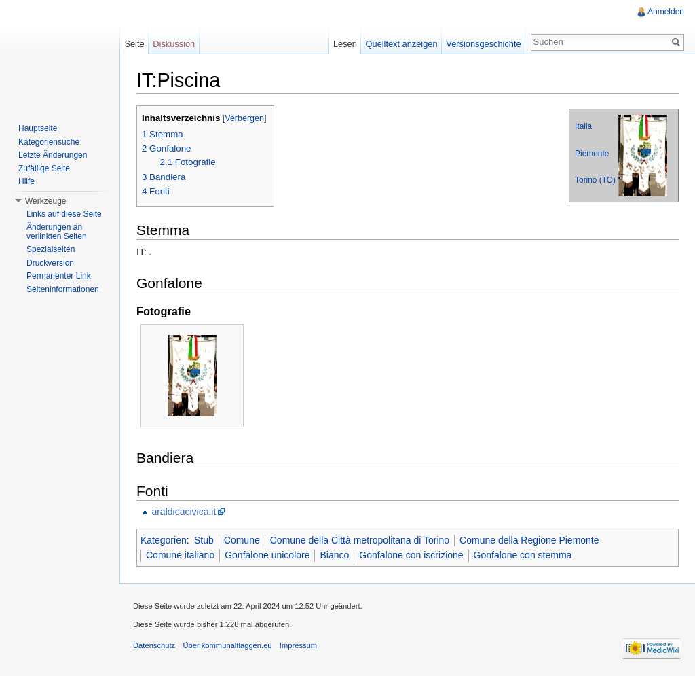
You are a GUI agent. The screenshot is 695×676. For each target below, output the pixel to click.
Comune (242, 540)
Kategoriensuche (48, 142)
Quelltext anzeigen (402, 44)
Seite (134, 44)
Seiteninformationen (62, 289)
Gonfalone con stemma (523, 555)
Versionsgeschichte (483, 44)
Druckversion (50, 263)
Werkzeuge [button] (45, 201)
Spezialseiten (50, 249)
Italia (583, 126)
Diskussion (174, 44)
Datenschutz (154, 645)
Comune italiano (180, 555)
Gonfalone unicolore (267, 555)
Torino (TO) (595, 180)
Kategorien (163, 540)
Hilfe (26, 181)
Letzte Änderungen (52, 155)
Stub (204, 540)
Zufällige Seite (44, 168)
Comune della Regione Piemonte (529, 540)
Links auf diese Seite (64, 214)
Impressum (298, 645)
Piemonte (592, 153)
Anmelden (665, 11)
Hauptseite (37, 128)
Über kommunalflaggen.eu (227, 645)
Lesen (345, 44)
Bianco (334, 555)
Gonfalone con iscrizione (411, 555)
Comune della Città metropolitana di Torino (359, 540)
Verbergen (244, 118)
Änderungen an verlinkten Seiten (56, 231)
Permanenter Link (58, 276)
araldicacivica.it (183, 511)
